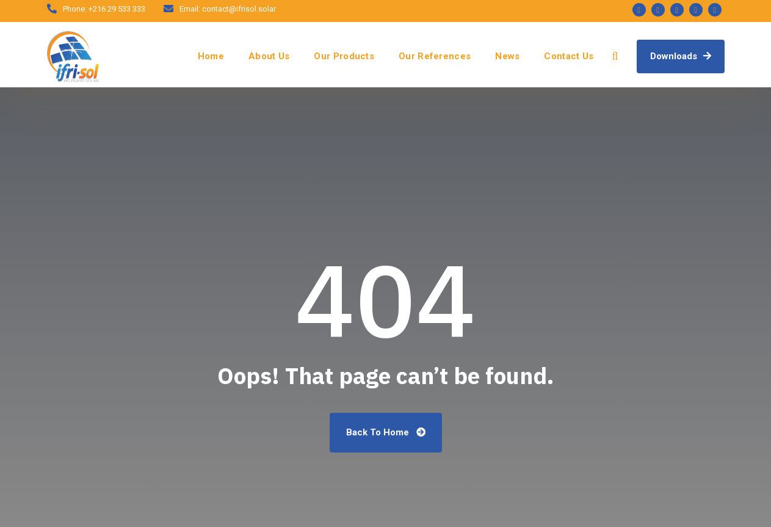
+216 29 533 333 (117, 8)
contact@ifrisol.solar (239, 8)
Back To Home (385, 432)
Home (211, 56)
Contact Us (568, 56)
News (507, 56)
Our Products (344, 56)
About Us (268, 56)
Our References (435, 56)
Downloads (680, 56)
